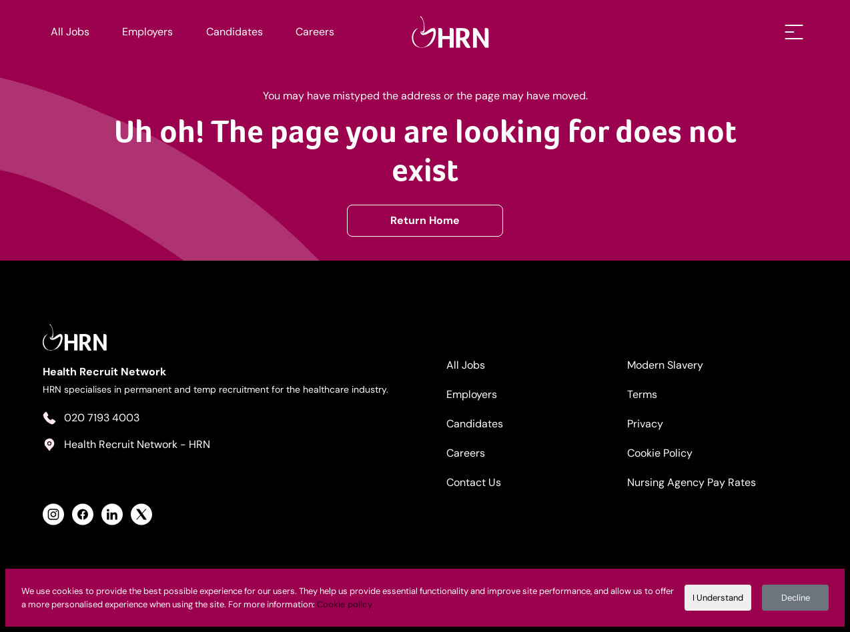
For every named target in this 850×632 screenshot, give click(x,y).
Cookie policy (344, 604)
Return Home (425, 220)
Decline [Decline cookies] (795, 597)
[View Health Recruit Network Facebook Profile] (82, 514)
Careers (315, 32)
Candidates (234, 32)
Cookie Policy (660, 453)
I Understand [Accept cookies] (718, 597)
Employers (147, 32)
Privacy (645, 424)
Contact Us (473, 482)
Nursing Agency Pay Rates (691, 482)
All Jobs (70, 32)
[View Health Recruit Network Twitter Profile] (141, 514)
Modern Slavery (665, 365)
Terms (642, 394)
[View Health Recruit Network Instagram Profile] (53, 514)
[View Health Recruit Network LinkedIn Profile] (112, 514)
